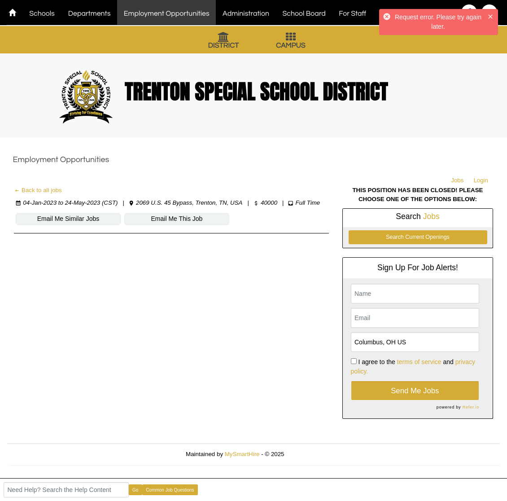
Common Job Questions (170, 490)
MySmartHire (242, 454)
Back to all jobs (38, 190)
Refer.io (471, 407)
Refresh (310, 454)
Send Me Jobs (415, 391)
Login (480, 180)
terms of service (419, 361)
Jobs (457, 180)
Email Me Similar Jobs (68, 218)
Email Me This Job (177, 218)
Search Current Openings (418, 237)
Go (135, 490)
